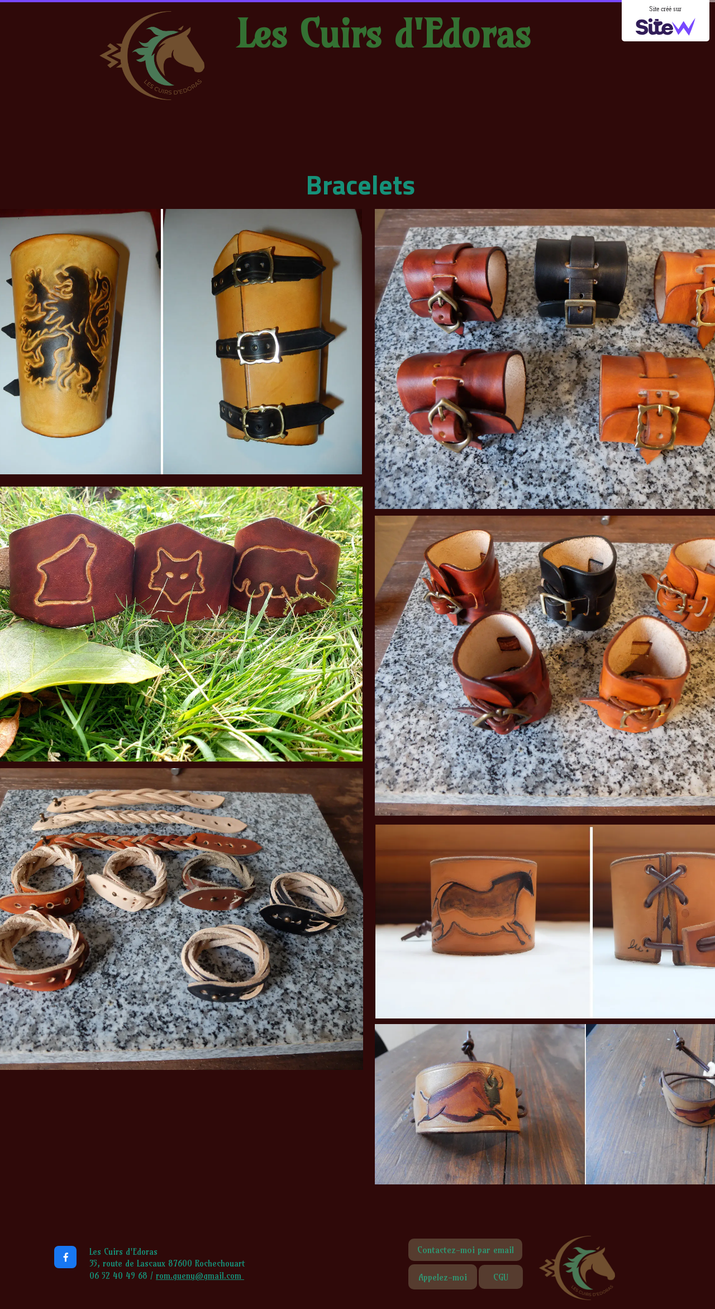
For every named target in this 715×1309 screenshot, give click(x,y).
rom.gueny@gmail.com (200, 1275)
